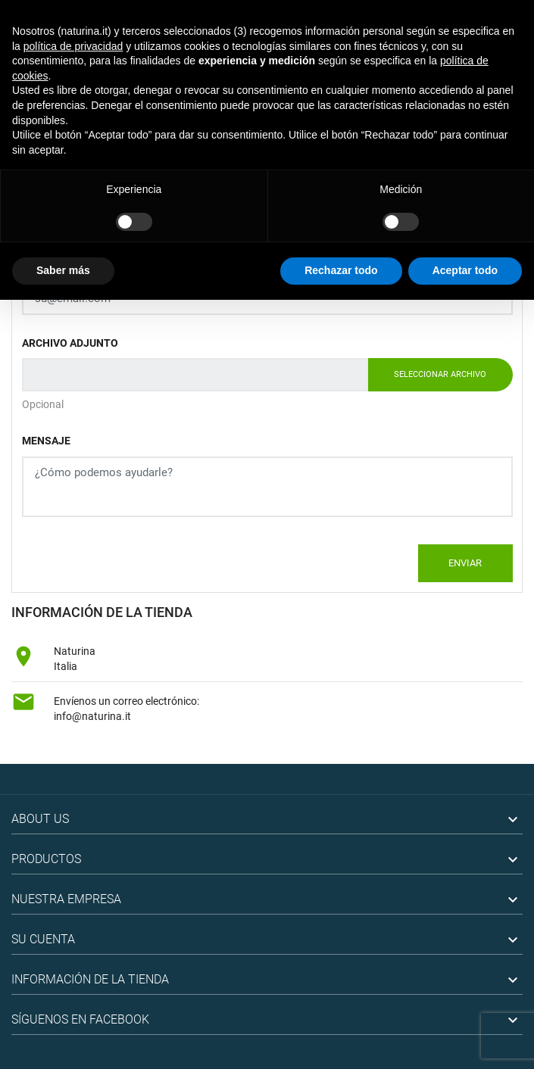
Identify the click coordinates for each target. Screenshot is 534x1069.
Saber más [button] (63, 270)
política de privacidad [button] (73, 46)
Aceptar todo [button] (465, 270)
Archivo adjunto (70, 343)
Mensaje (46, 441)
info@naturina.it (92, 716)
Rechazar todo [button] (340, 270)
